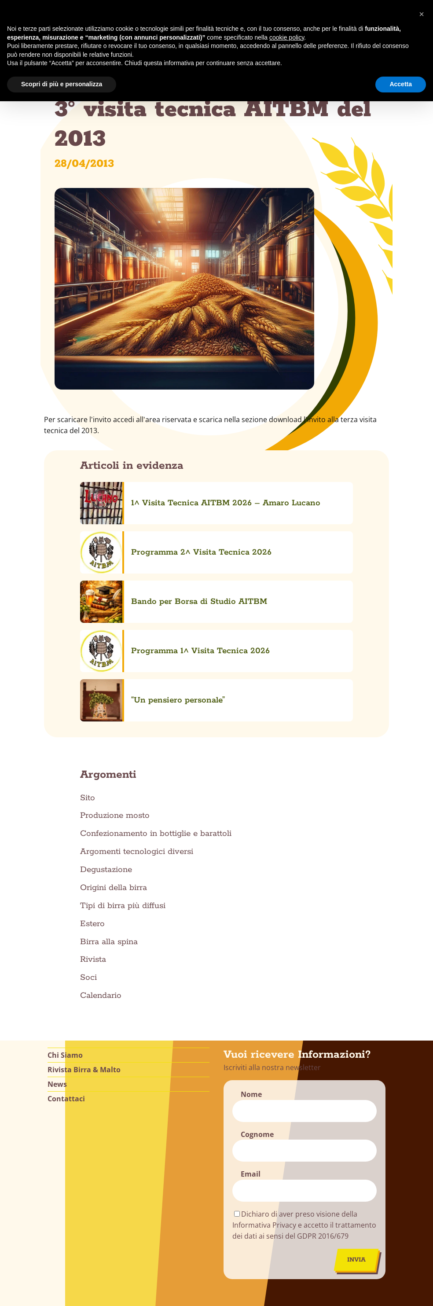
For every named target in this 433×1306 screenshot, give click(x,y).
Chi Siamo (65, 916)
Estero (92, 785)
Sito (87, 659)
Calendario (100, 856)
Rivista (93, 821)
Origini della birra (113, 748)
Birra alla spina (109, 803)
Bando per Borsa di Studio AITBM (157, 532)
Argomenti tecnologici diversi (136, 713)
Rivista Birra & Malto (84, 930)
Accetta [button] (400, 84)
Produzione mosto (115, 677)
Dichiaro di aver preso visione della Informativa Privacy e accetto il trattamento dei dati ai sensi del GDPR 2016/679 (304, 1086)
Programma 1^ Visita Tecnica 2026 (158, 553)
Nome (251, 955)
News (57, 945)
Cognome (257, 995)
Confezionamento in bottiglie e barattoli (155, 695)
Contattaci (66, 959)
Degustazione (106, 730)
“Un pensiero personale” (136, 575)
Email (251, 1035)
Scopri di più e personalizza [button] (61, 84)
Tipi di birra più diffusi (122, 767)
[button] (422, 14)
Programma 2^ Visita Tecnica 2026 (159, 510)
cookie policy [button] (286, 37)
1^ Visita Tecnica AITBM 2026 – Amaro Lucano (183, 489)
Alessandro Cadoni (327, 1301)
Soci (88, 839)
